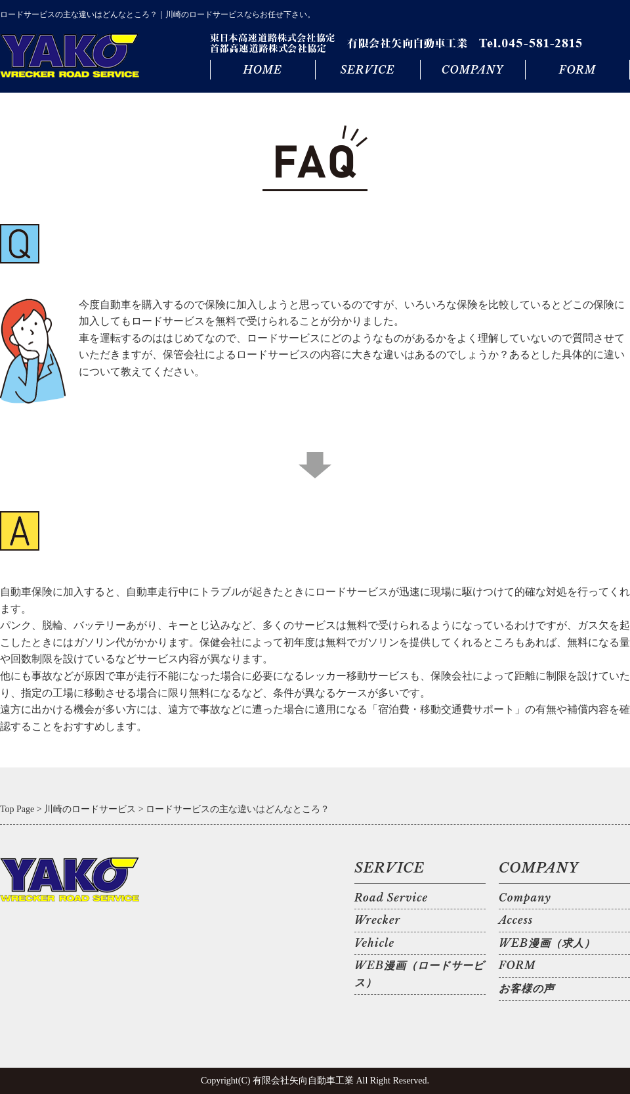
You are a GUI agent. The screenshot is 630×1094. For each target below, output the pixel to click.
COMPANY (472, 69)
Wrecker (377, 919)
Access (516, 919)
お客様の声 (527, 988)
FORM (577, 69)
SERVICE (367, 69)
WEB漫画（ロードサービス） (419, 974)
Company (525, 897)
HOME (262, 69)
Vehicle (374, 942)
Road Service (391, 897)
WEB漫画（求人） (547, 942)
